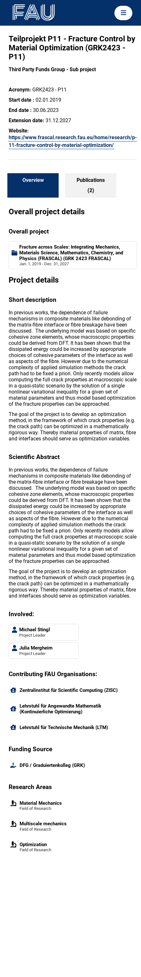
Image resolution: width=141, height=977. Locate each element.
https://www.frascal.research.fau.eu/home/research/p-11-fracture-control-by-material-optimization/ (73, 141)
